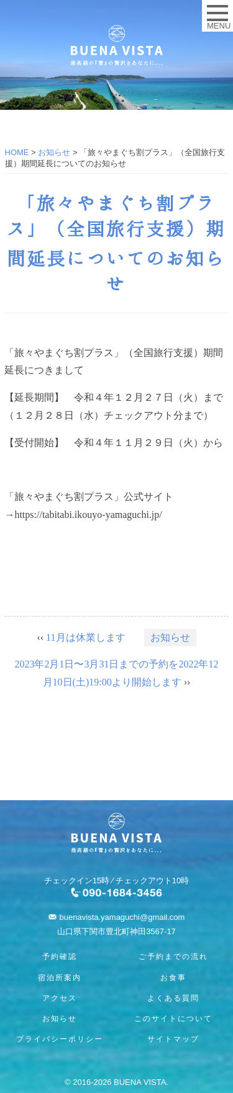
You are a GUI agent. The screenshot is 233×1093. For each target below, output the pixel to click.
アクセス (59, 998)
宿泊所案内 (59, 977)
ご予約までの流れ (173, 956)
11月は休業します (85, 637)
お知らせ (170, 637)
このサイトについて (173, 1018)
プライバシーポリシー (59, 1039)
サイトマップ (173, 1039)
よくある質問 (173, 998)
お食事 (173, 977)
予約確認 (59, 956)
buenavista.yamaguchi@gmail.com (122, 917)
